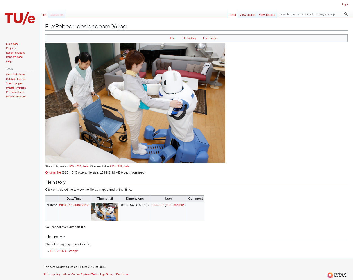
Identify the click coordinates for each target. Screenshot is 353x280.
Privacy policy (52, 274)
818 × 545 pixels (119, 166)
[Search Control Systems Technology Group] (314, 14)
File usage (210, 38)
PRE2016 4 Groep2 (64, 251)
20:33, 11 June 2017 (74, 205)
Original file (53, 172)
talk (168, 205)
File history (189, 38)
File (172, 38)
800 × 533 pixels (78, 166)
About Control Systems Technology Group (88, 274)
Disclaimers (123, 274)
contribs (178, 205)
